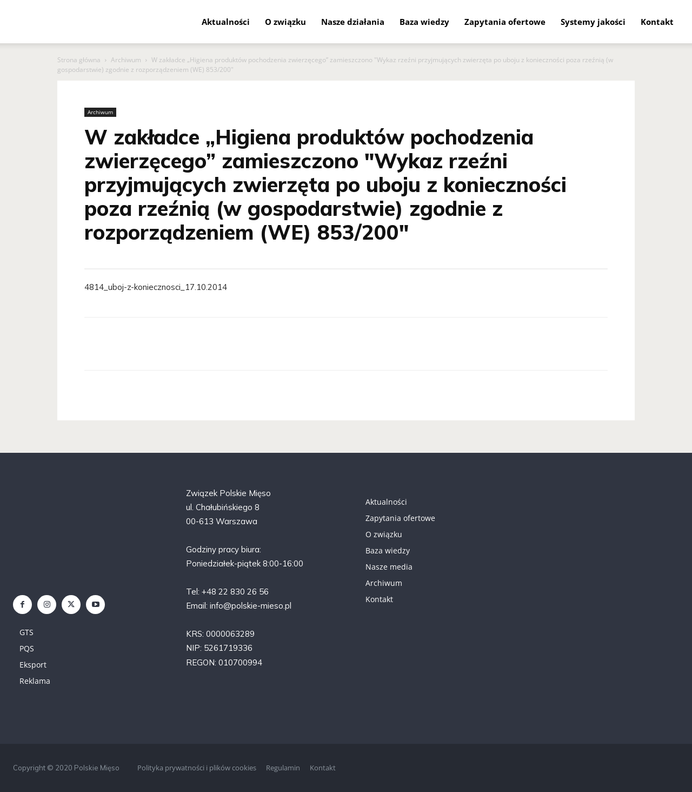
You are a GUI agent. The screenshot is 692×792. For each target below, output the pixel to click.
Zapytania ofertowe (504, 21)
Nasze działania (352, 21)
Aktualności (226, 21)
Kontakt (657, 21)
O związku (285, 21)
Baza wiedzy (424, 21)
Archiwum (126, 59)
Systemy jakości (593, 21)
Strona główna (79, 59)
